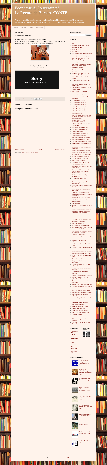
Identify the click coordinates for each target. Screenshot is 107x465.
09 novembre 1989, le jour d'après (74, 333)
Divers (31, 27)
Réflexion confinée (76, 51)
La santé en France (76, 316)
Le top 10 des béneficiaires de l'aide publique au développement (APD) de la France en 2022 (82, 194)
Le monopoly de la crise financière (80, 94)
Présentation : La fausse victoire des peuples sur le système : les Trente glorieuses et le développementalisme (81, 58)
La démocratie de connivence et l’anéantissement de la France (80, 134)
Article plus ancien (60, 149)
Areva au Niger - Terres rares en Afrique (82, 284)
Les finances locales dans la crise (80, 306)
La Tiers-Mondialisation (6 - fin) (80, 100)
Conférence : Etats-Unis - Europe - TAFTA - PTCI (85, 432)
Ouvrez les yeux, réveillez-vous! (80, 62)
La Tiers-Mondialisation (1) (79, 111)
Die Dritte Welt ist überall (78, 160)
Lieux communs (73, 343)
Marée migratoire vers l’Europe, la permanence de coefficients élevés (80, 74)
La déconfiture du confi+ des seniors (81, 137)
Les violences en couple (78, 223)
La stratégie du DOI (77, 113)
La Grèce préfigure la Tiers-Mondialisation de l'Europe (79, 121)
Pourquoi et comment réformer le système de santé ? (80, 278)
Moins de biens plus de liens (75, 347)
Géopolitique (39, 27)
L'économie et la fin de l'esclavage (80, 139)
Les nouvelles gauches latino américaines (82, 298)
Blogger (67, 457)
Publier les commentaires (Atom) (30, 152)
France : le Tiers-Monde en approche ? (81, 209)
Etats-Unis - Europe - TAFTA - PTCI (81, 290)
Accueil (40, 149)
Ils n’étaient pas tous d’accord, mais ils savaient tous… (85, 407)
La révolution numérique (78, 304)
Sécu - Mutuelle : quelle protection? (81, 225)
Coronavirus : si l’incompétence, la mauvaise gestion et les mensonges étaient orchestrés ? (80, 171)
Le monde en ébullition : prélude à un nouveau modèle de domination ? (81, 212)
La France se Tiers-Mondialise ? (80, 127)
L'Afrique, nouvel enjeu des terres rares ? (82, 141)
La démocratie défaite (77, 131)
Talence (15, 27)
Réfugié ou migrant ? (77, 49)
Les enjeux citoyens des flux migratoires (82, 292)
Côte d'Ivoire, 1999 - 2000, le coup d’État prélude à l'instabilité (80, 163)
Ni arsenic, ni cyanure (77, 67)
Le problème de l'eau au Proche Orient (81, 253)
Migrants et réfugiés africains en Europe (82, 275)
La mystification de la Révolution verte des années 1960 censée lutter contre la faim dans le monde (81, 116)
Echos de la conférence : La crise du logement (85, 414)
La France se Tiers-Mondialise (79, 129)
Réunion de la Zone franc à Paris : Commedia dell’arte (80, 46)
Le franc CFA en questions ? (79, 234)
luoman (57, 457)
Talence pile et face (76, 203)
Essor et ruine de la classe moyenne (80, 158)
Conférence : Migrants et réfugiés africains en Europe (80, 175)
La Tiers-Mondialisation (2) (79, 109)
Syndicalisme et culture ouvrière (80, 310)
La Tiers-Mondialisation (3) (79, 106)
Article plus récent (19, 149)
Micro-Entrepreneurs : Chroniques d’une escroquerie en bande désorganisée (82, 228)
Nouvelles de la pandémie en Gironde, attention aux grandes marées (81, 64)
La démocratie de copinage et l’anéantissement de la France (84, 363)
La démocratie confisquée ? (78, 308)
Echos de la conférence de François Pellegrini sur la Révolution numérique (85, 424)
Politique (23, 27)
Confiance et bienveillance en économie (82, 251)
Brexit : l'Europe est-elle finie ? (79, 258)
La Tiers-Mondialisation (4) (79, 104)
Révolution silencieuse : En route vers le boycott (85, 379)
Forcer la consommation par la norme (81, 156)
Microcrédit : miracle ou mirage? (80, 302)
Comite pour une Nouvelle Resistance (74, 338)
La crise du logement (77, 314)
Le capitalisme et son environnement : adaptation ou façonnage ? (81, 220)
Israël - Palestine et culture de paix (80, 312)
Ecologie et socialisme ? (78, 300)
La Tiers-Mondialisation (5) (79, 102)
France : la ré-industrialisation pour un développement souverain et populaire (81, 153)
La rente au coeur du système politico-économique (79, 241)
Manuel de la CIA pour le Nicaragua (81, 197)
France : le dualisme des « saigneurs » (81, 150)
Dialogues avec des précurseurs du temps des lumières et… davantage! (82, 231)
